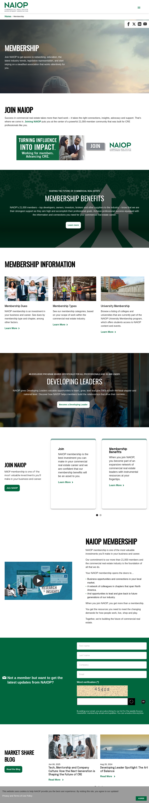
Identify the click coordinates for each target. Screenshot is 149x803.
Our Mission (36, 770)
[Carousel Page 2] (101, 445)
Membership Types (65, 236)
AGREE (141, 798)
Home (8, 16)
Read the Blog (13, 699)
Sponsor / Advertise (72, 770)
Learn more (73, 155)
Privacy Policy (111, 770)
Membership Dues (16, 236)
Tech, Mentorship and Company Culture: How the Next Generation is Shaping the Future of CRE (71, 701)
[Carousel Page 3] (102, 717)
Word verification (86, 612)
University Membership (115, 236)
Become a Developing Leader (73, 334)
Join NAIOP (12, 418)
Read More (54, 709)
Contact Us (52, 770)
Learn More (11, 258)
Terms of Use (94, 770)
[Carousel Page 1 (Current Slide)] (97, 445)
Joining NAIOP (33, 51)
